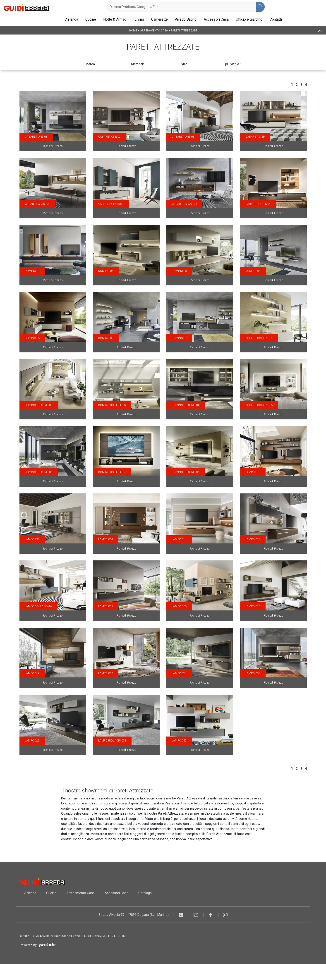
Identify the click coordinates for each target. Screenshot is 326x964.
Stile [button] (184, 64)
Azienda (71, 19)
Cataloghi (145, 893)
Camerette (159, 19)
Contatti (276, 19)
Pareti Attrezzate (184, 30)
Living (139, 19)
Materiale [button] (138, 64)
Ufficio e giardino (249, 19)
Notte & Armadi (115, 19)
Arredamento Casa (154, 30)
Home (133, 30)
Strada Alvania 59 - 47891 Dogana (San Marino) (133, 915)
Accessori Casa (216, 19)
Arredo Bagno (186, 19)
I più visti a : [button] (232, 64)
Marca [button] (90, 64)
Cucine (90, 19)
